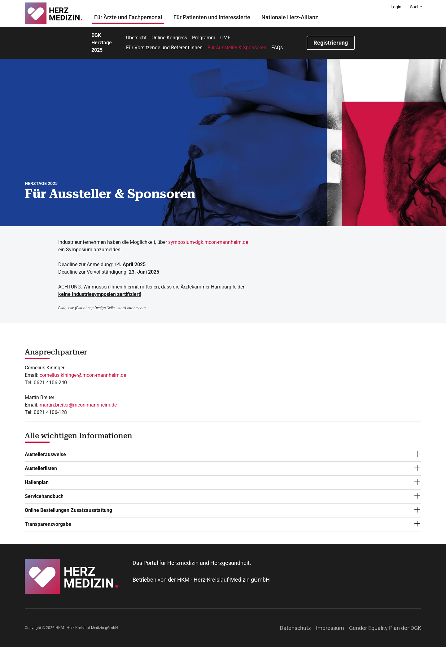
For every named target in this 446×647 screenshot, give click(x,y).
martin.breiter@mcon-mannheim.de (78, 405)
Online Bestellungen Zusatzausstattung (68, 510)
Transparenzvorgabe (48, 524)
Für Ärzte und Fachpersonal (128, 17)
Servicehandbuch (44, 496)
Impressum (330, 628)
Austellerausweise (45, 454)
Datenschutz (295, 628)
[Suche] (416, 6)
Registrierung (330, 42)
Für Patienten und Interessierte (211, 17)
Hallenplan (37, 482)
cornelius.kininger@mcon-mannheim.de (83, 375)
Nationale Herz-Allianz (289, 17)
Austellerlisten (41, 468)
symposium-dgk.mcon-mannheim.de (208, 242)
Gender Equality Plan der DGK (385, 628)
